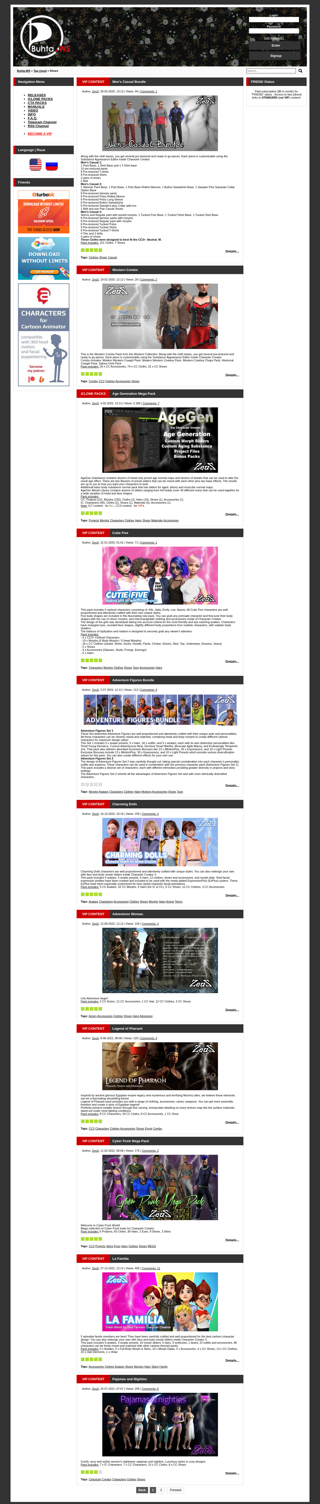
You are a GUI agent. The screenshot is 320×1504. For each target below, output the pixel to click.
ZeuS (95, 91)
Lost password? (274, 37)
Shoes (103, 257)
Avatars (103, 791)
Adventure (146, 1016)
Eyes (117, 1246)
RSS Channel (38, 126)
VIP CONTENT (93, 82)
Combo (93, 381)
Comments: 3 (150, 813)
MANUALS (36, 107)
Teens (178, 901)
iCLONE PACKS (40, 99)
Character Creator (100, 1479)
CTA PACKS (37, 103)
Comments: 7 (151, 403)
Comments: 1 (148, 91)
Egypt (148, 1128)
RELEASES (37, 95)
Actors (93, 1016)
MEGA (152, 1246)
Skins (109, 1246)
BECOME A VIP (40, 134)
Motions (147, 791)
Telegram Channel (42, 122)
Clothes (93, 257)
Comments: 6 (150, 1388)
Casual (112, 257)
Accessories (123, 381)
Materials (157, 520)
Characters (117, 520)
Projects (94, 520)
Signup (275, 56)
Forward (175, 1490)
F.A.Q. (32, 118)
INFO (32, 114)
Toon (136, 667)
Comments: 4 (148, 689)
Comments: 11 (151, 1268)
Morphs (104, 520)
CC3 (101, 381)
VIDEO (33, 110)
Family (163, 1366)
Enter (276, 45)
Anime (170, 901)
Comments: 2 (148, 279)
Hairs (138, 520)
